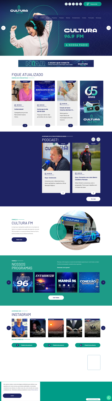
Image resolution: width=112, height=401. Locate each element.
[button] (92, 4)
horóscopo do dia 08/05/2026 (42, 110)
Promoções (91, 17)
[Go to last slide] (3, 28)
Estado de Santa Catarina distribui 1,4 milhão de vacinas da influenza (66, 109)
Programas (54, 17)
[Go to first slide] (103, 282)
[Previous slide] (9, 282)
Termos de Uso (34, 389)
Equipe (48, 17)
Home (36, 17)
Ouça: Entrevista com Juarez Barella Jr (52, 178)
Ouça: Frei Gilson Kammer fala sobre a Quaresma (83, 164)
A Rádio (42, 17)
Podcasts (61, 17)
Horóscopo (98, 17)
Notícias (68, 17)
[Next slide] (108, 28)
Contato (84, 17)
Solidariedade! (19, 109)
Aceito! (16, 396)
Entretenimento (76, 17)
